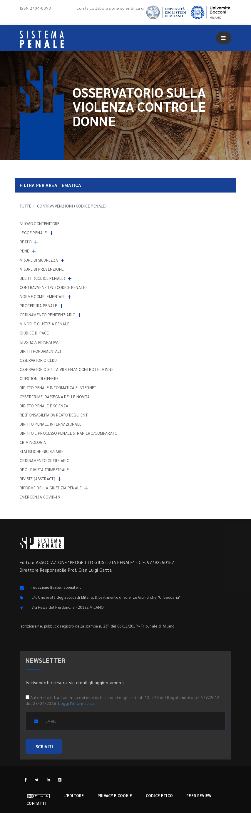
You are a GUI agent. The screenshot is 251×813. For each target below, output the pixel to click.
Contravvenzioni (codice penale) (53, 287)
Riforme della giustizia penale (51, 487)
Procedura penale (38, 305)
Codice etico (159, 795)
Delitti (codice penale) (42, 278)
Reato (25, 241)
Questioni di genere (39, 378)
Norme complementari (42, 296)
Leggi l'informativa (76, 703)
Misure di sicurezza (39, 259)
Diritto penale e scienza (44, 405)
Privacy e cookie (115, 795)
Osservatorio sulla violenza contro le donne (66, 369)
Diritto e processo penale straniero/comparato (68, 433)
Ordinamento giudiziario (44, 460)
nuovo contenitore (40, 223)
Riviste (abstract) (37, 478)
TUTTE (25, 205)
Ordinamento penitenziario (47, 314)
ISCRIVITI (43, 746)
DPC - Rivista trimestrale (44, 469)
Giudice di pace (34, 332)
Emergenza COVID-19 (40, 496)
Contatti (36, 803)
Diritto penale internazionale (51, 423)
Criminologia (33, 442)
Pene (24, 250)
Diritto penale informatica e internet (58, 387)
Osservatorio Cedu (38, 360)
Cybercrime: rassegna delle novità (55, 396)
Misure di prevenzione (42, 269)
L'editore (73, 795)
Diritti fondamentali (40, 351)
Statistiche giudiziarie (41, 451)
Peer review (198, 795)
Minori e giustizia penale (44, 323)
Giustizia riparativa (39, 341)
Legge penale (33, 232)
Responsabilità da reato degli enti (54, 414)
